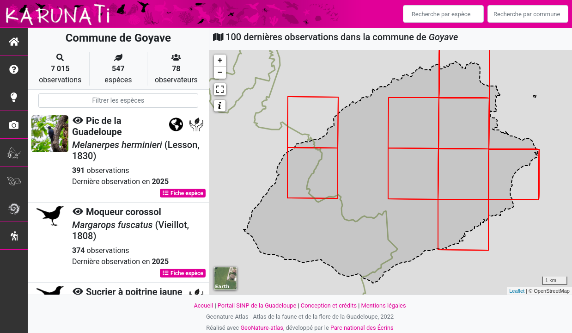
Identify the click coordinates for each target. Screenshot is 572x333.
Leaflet (516, 291)
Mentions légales (383, 305)
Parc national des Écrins (362, 327)
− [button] (220, 72)
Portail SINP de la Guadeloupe (257, 305)
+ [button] (220, 60)
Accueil (203, 305)
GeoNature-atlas (261, 327)
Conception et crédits (329, 305)
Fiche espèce (182, 193)
